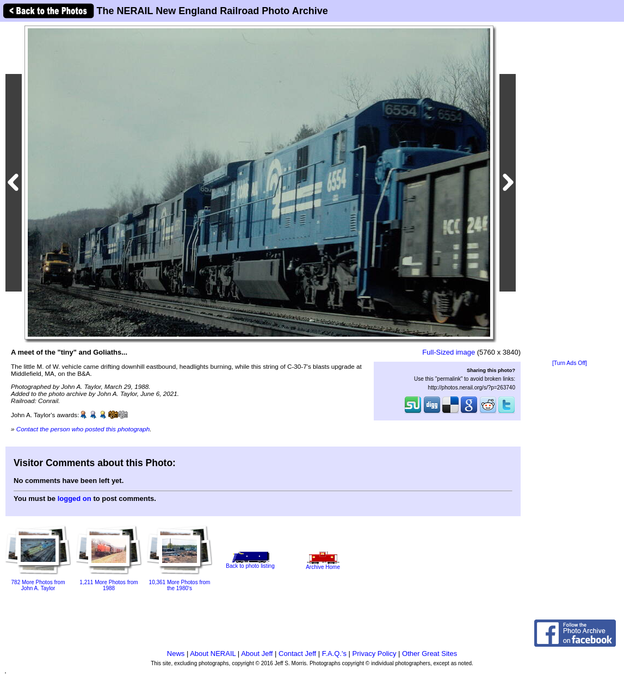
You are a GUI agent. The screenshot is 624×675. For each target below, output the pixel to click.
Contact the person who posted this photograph (83, 428)
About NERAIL (213, 653)
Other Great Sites (429, 653)
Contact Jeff (297, 653)
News (176, 653)
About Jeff (257, 653)
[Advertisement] (569, 191)
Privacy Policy (375, 653)
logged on (74, 498)
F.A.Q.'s (334, 653)
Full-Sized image (448, 352)
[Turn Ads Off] (569, 363)
